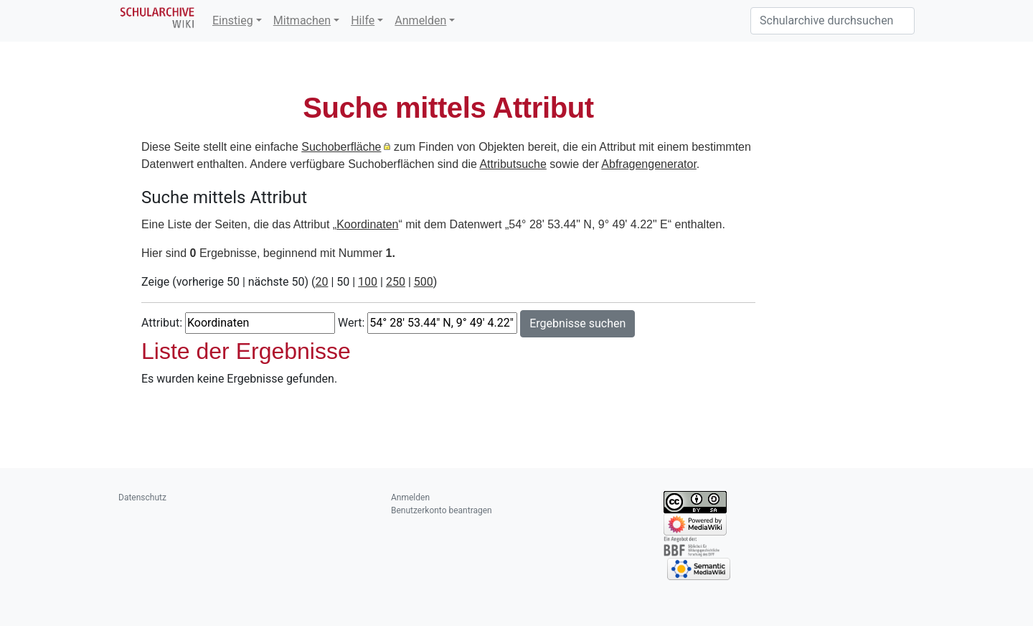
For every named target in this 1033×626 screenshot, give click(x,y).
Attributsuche (512, 164)
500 (423, 282)
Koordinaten (367, 224)
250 (395, 282)
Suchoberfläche (341, 147)
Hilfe (362, 20)
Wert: (351, 323)
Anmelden (420, 20)
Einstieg (232, 20)
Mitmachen (302, 20)
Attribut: (161, 323)
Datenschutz (142, 497)
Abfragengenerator (649, 164)
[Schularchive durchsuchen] (832, 20)
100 (367, 282)
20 (321, 282)
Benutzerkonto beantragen (441, 510)
